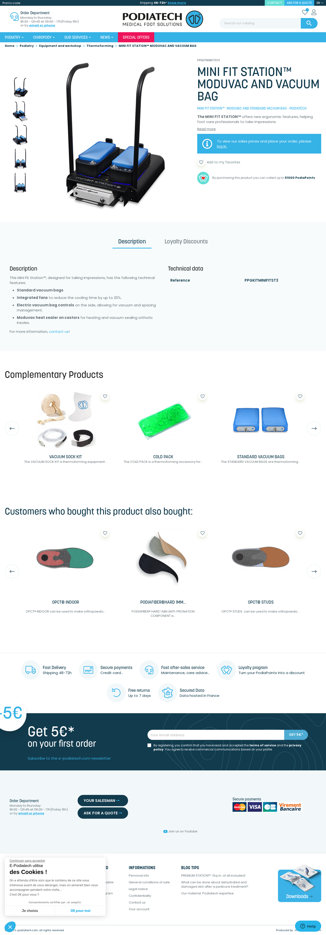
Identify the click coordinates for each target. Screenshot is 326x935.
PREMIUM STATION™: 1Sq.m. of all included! (213, 875)
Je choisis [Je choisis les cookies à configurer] (30, 911)
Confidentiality (140, 895)
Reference (180, 280)
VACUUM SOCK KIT (65, 457)
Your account (139, 909)
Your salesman (101, 800)
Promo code (11, 3)
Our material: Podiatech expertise (207, 893)
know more (177, 3)
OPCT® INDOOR (65, 602)
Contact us (137, 902)
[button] (10, 927)
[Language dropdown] (320, 3)
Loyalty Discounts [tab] (186, 242)
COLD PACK (163, 457)
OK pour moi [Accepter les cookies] (81, 911)
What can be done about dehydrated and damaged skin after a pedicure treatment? (214, 884)
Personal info (139, 875)
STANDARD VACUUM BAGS (260, 457)
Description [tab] (132, 242)
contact (274, 3)
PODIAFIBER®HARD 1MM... (163, 602)
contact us (59, 331)
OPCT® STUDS (261, 602)
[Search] (268, 23)
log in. (222, 146)
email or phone (42, 25)
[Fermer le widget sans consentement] (27, 860)
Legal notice (138, 889)
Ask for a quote (299, 3)
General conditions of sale (149, 882)
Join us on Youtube (180, 831)
